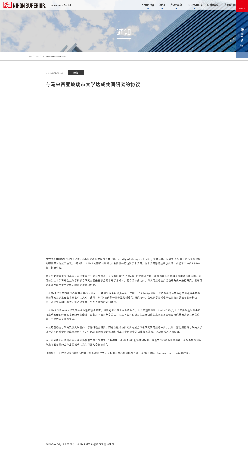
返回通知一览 (124, 362)
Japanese (56, 6)
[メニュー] (242, 6)
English (68, 6)
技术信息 (208, 5)
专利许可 (225, 5)
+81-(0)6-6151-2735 (100, 443)
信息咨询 (242, 35)
